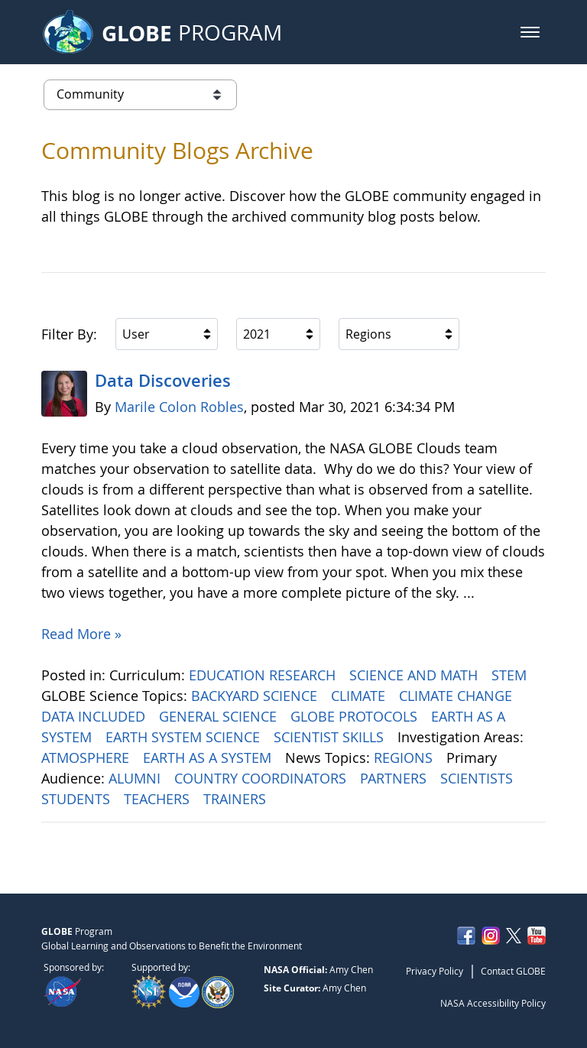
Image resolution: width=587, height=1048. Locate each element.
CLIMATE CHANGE (457, 695)
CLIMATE (360, 695)
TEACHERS (158, 799)
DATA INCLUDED (95, 716)
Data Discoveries (163, 380)
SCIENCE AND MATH (415, 675)
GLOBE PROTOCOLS (355, 716)
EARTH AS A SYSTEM (209, 757)
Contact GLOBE (513, 971)
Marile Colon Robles (179, 406)
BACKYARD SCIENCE (256, 695)
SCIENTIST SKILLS (331, 737)
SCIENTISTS (478, 778)
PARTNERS (395, 778)
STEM (510, 675)
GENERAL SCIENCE (220, 716)
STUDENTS (77, 799)
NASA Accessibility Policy (493, 1003)
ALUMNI (136, 778)
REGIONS (405, 757)
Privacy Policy (434, 971)
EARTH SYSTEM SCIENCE (184, 737)
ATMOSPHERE (87, 757)
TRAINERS (236, 799)
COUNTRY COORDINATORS (262, 778)
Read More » (81, 634)
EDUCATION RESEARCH (264, 675)
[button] (530, 32)
